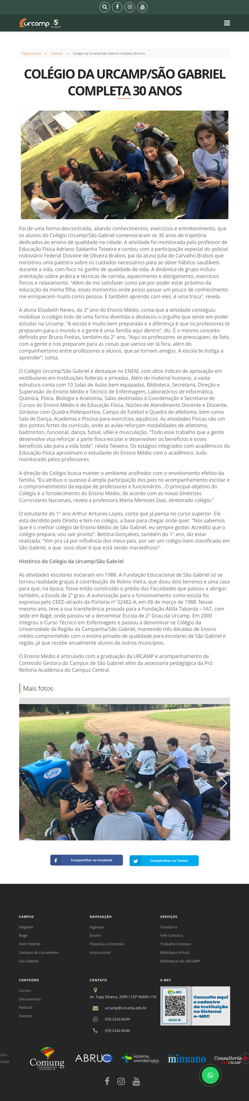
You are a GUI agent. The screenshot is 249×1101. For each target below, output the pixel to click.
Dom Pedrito (30, 942)
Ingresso (97, 925)
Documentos (30, 997)
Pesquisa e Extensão (107, 942)
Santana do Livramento (39, 951)
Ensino (95, 934)
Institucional (100, 951)
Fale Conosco (171, 934)
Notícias (57, 53)
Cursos (25, 989)
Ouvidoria (168, 925)
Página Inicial (31, 53)
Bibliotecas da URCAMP (180, 959)
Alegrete (26, 925)
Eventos (26, 1014)
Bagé (23, 934)
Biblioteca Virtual (174, 951)
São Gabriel (29, 959)
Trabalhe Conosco (175, 942)
